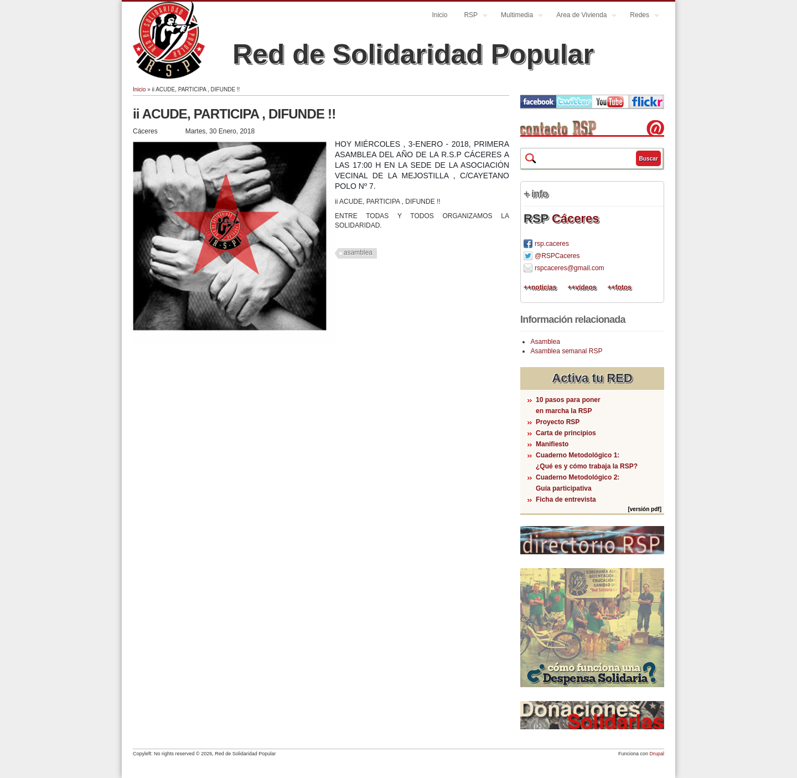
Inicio (439, 15)
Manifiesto (552, 444)
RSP (472, 16)
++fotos (619, 287)
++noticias (540, 287)
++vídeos (581, 287)
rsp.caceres (552, 244)
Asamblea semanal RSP (566, 351)
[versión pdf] (644, 509)
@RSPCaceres (557, 256)
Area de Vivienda (582, 16)
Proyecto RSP (557, 422)
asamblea (358, 252)
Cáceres (575, 218)
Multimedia (518, 16)
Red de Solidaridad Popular (413, 54)
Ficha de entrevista (566, 499)
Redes (640, 16)
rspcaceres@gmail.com (569, 268)
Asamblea (545, 342)
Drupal (656, 753)
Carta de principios (566, 433)
